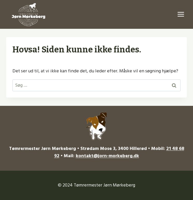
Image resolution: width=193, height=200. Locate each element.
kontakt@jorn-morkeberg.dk (107, 156)
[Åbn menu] (181, 14)
